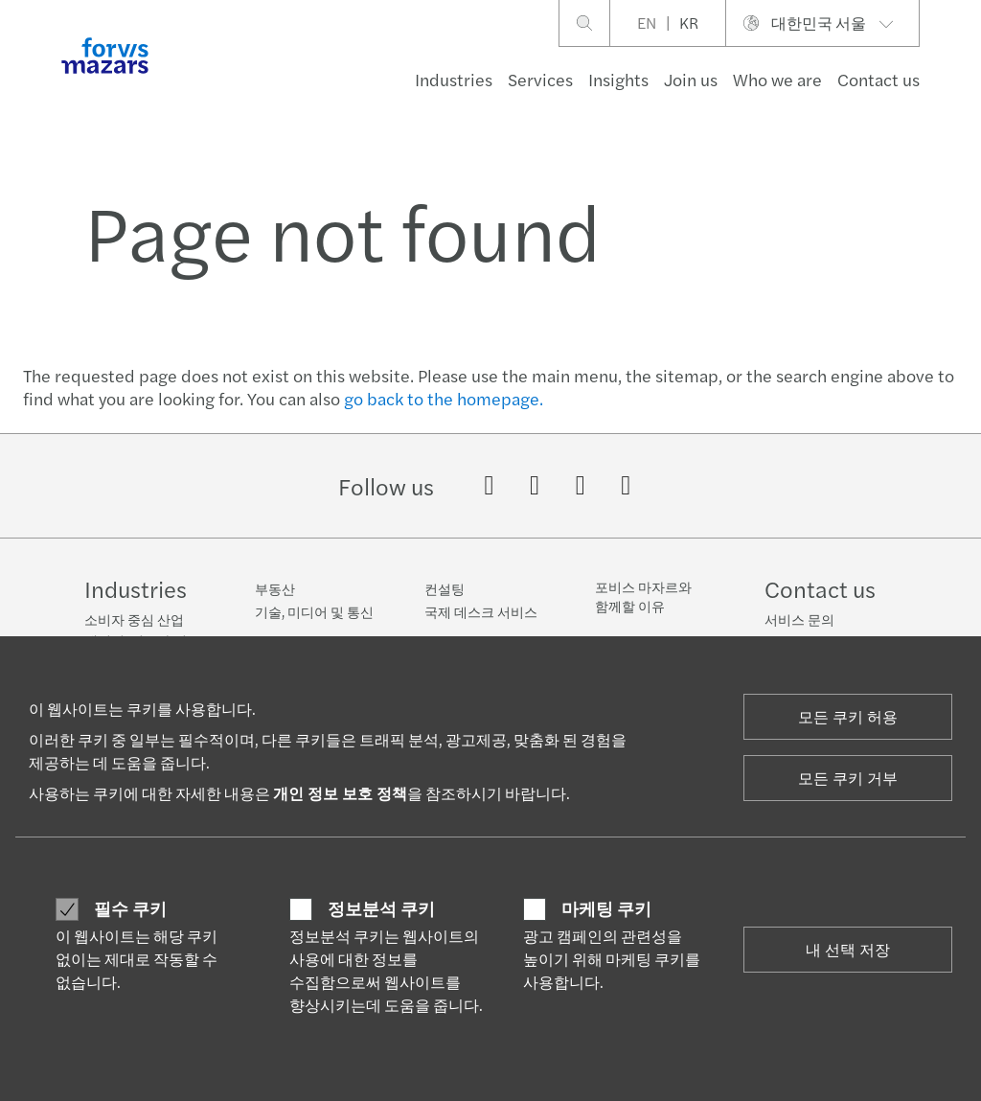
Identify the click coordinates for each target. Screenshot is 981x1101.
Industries (453, 79)
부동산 (275, 588)
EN (646, 22)
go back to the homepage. (443, 398)
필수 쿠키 (130, 908)
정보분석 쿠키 (381, 908)
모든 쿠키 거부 (848, 778)
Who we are (777, 79)
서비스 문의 (799, 619)
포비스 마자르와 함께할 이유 (643, 596)
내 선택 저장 (848, 949)
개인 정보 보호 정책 (340, 793)
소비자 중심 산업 (134, 619)
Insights (618, 79)
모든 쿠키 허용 (848, 716)
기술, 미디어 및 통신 (314, 611)
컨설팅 (444, 588)
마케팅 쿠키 (606, 908)
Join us (691, 79)
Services (540, 79)
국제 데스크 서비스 (480, 611)
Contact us (878, 79)
